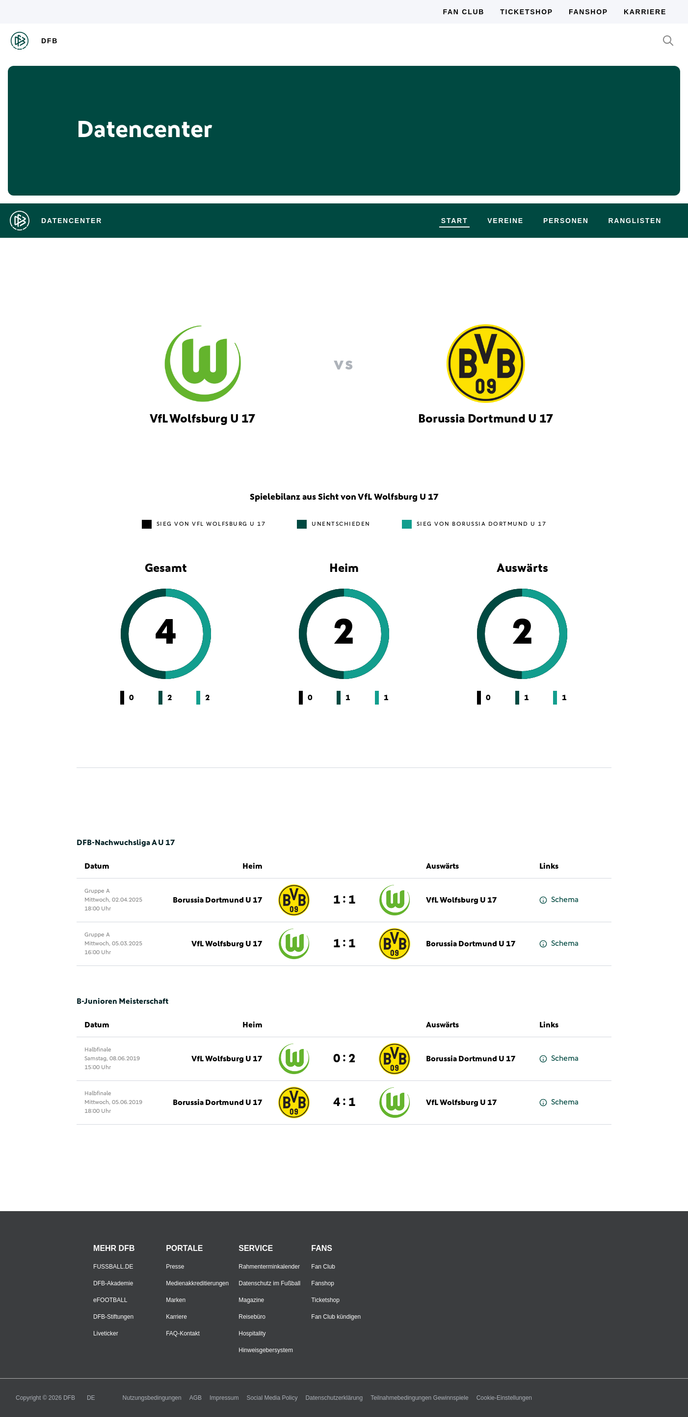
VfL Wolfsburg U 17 (461, 900)
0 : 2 (344, 1059)
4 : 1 (344, 1102)
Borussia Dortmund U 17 (218, 900)
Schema (559, 900)
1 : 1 (344, 900)
